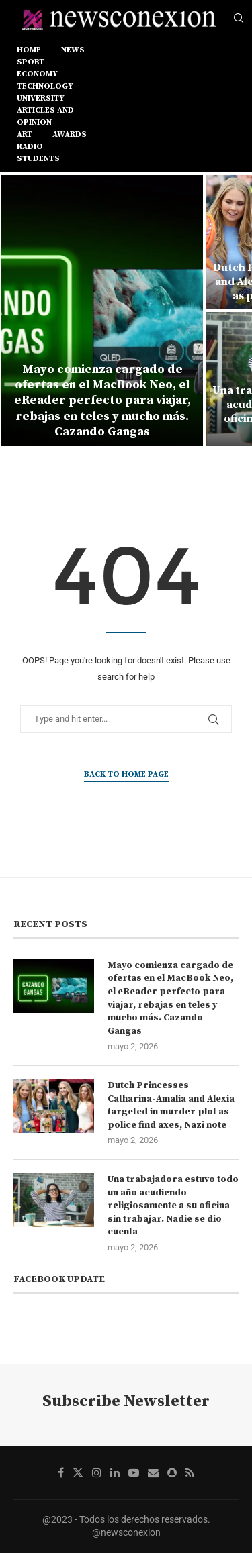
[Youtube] (133, 1472)
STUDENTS (38, 159)
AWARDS (69, 134)
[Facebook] (61, 1472)
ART (24, 134)
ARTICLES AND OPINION (45, 116)
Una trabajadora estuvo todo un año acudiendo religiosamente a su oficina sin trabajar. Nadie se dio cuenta (173, 1205)
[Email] (153, 1472)
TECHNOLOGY (45, 86)
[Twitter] (78, 1472)
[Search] (238, 18)
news (73, 50)
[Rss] (189, 1472)
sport (30, 62)
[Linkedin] (115, 1472)
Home (29, 50)
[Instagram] (96, 1472)
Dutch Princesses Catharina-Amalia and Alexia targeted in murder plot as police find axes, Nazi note (171, 1105)
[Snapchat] (172, 1472)
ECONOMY (37, 74)
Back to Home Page (126, 774)
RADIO (30, 147)
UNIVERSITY (41, 98)
